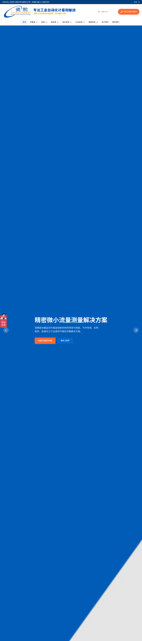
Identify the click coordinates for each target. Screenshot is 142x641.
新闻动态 (94, 22)
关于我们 (106, 22)
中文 (135, 2)
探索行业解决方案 (45, 341)
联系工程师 (65, 341)
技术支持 (67, 22)
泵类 (43, 22)
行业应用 (80, 22)
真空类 (54, 22)
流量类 (32, 22)
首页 (22, 22)
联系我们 (118, 22)
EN (139, 2)
